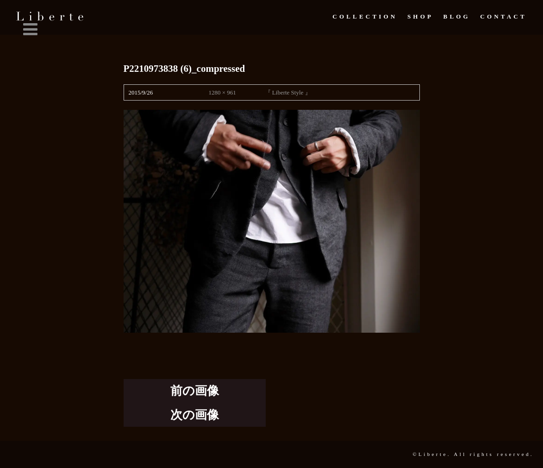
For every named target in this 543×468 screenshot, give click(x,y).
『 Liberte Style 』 (288, 92)
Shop (420, 16)
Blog (456, 16)
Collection (364, 16)
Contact (503, 16)
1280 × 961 (222, 92)
